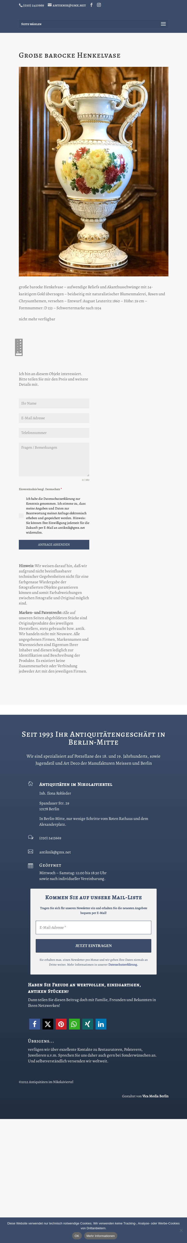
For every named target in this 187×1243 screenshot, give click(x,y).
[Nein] (181, 1230)
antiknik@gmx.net (55, 976)
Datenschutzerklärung (122, 1088)
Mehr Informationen (101, 1236)
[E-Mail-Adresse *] (93, 1051)
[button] (34, 1148)
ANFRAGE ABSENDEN (54, 668)
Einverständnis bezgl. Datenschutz (40, 613)
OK (77, 1236)
